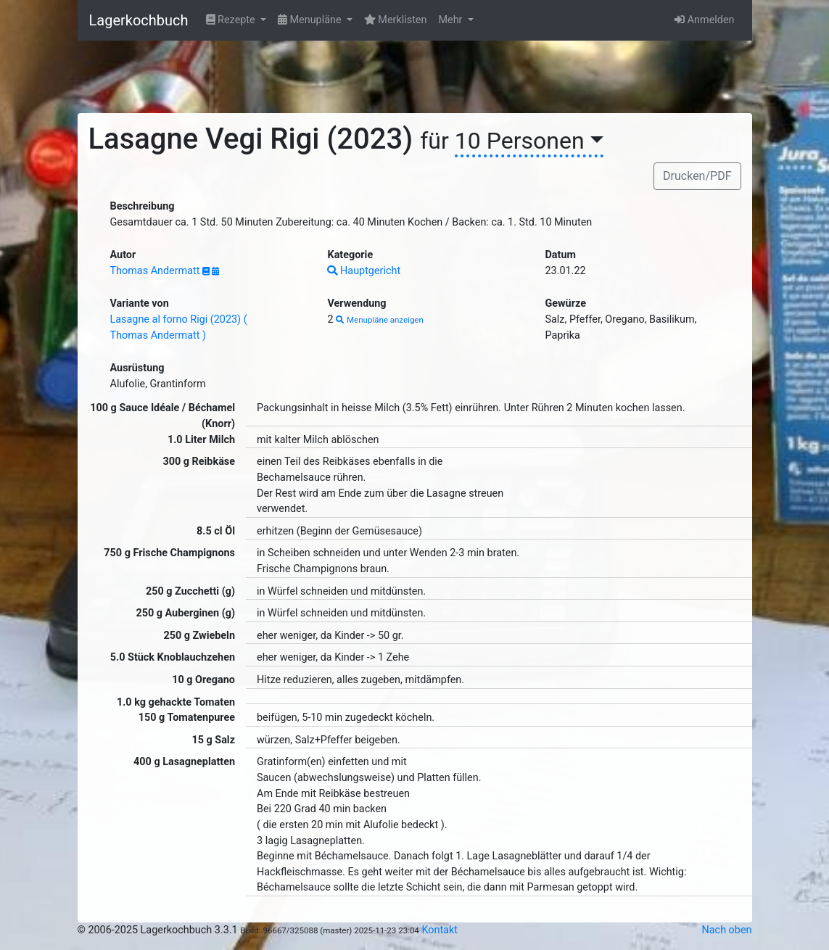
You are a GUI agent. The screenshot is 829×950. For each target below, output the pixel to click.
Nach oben (727, 930)
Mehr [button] (451, 20)
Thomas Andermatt (156, 271)
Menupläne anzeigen (380, 320)
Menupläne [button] (311, 20)
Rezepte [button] (232, 20)
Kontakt (439, 930)
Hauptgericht (363, 271)
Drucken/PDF (697, 176)
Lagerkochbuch (139, 20)
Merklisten (395, 20)
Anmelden (704, 20)
